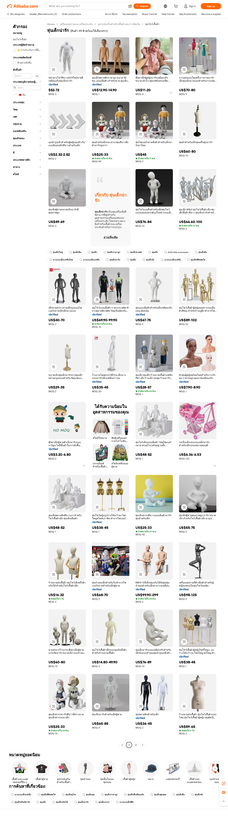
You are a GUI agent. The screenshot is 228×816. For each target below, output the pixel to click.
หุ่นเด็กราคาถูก (112, 252)
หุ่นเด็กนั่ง (148, 259)
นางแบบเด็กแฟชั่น (89, 259)
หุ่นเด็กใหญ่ (56, 252)
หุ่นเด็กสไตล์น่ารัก (20, 802)
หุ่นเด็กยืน (75, 252)
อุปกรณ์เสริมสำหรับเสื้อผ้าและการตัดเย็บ (119, 24)
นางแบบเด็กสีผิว (125, 802)
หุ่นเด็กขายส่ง (134, 252)
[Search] (142, 6)
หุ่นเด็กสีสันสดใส (196, 259)
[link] (223, 783)
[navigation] (26, 385)
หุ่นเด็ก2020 (102, 802)
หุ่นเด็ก (92, 252)
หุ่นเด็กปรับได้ (60, 802)
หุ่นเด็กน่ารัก (113, 259)
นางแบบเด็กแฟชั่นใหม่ (61, 259)
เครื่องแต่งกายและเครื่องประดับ (76, 24)
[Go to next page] (143, 745)
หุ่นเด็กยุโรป (69, 794)
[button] (130, 6)
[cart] (176, 6)
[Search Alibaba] (87, 6)
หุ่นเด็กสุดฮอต (158, 794)
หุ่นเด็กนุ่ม (88, 794)
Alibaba (51, 24)
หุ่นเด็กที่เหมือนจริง (134, 794)
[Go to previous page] (122, 745)
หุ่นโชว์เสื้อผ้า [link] (152, 24)
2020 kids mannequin (176, 252)
